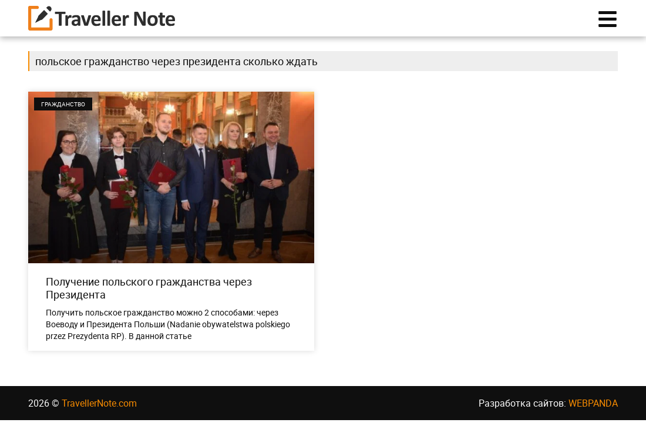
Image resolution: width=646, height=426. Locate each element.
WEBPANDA (593, 408)
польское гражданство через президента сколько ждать (176, 67)
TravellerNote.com (99, 408)
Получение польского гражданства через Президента (149, 293)
